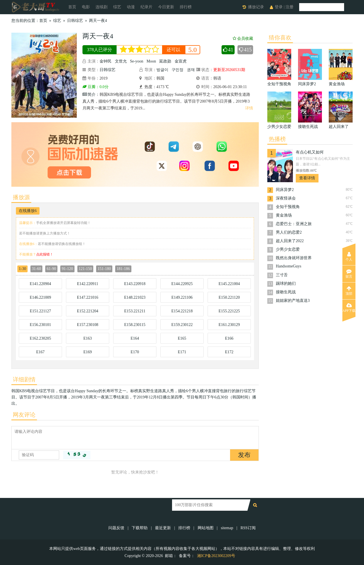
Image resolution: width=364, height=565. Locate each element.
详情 (249, 108)
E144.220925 (182, 284)
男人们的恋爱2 (289, 232)
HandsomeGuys (288, 266)
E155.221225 (229, 311)
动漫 (131, 7)
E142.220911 (87, 284)
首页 (72, 7)
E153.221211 (135, 311)
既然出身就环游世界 (294, 258)
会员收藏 (243, 38)
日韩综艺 (75, 20)
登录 (279, 7)
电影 (86, 7)
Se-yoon (136, 61)
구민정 (177, 70)
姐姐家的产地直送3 (293, 300)
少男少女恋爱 (288, 249)
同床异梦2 (285, 190)
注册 (289, 7)
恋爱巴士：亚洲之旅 (294, 224)
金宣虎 (181, 61)
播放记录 (256, 7)
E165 (182, 338)
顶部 (349, 291)
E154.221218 (182, 311)
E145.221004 (229, 284)
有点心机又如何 (310, 152)
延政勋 (165, 61)
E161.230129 (229, 325)
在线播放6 (28, 211)
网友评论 (24, 415)
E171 (182, 352)
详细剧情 (24, 379)
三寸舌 (282, 275)
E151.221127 (40, 311)
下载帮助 (140, 528)
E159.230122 (182, 325)
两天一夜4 (98, 20)
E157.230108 (87, 325)
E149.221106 (182, 297)
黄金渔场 (284, 215)
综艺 (117, 7)
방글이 (162, 70)
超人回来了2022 (290, 241)
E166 (229, 338)
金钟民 (105, 61)
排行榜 (186, 7)
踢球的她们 (286, 283)
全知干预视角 (288, 207)
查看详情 (307, 178)
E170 (135, 352)
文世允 (121, 61)
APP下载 (348, 308)
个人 (349, 256)
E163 (87, 338)
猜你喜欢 (280, 37)
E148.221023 (134, 297)
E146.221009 (40, 297)
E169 (87, 352)
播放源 (21, 197)
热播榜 (277, 139)
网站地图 (206, 528)
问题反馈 (116, 528)
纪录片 (146, 7)
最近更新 (163, 528)
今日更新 (166, 7)
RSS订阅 (248, 528)
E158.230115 (135, 325)
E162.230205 (40, 338)
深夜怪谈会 (286, 198)
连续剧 (101, 7)
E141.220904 (40, 284)
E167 (40, 352)
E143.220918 (134, 284)
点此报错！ (44, 254)
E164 (135, 338)
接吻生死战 (286, 292)
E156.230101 (40, 325)
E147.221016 (87, 297)
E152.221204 (87, 311)
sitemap (227, 528)
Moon (151, 61)
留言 (349, 274)
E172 (229, 352)
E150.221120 (229, 297)
